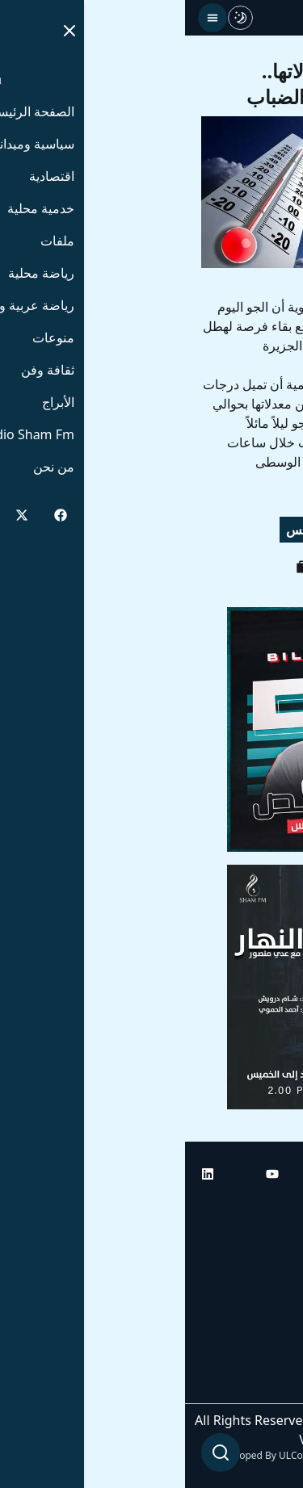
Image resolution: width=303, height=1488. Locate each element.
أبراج (274, 1251)
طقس (117, 530)
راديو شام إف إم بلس (230, 1342)
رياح (269, 530)
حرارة (220, 530)
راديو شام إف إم (244, 1297)
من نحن (266, 1387)
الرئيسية (264, 1206)
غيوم (169, 530)
